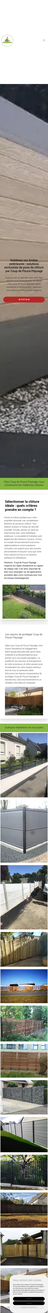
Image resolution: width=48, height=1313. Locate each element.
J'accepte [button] (29, 1299)
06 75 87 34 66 (24, 300)
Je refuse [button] (29, 1303)
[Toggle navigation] (44, 40)
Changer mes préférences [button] (29, 1307)
